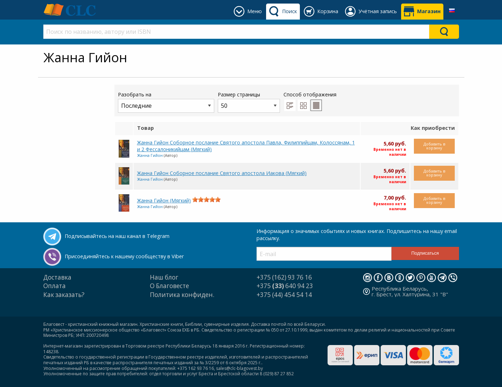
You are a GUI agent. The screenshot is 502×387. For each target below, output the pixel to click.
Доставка (57, 277)
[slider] (206, 199)
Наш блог (164, 277)
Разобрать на (166, 102)
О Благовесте (169, 286)
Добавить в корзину (434, 145)
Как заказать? (64, 295)
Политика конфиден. (182, 295)
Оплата (54, 286)
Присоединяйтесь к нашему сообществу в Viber (124, 256)
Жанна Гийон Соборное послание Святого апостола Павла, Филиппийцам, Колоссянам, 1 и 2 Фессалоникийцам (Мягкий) (246, 146)
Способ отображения (310, 101)
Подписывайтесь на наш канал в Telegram (117, 236)
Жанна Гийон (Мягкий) (164, 200)
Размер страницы (249, 102)
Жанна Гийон (150, 155)
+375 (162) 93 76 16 (284, 277)
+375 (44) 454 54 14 (284, 295)
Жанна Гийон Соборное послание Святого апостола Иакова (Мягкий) (222, 173)
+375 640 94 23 (285, 286)
